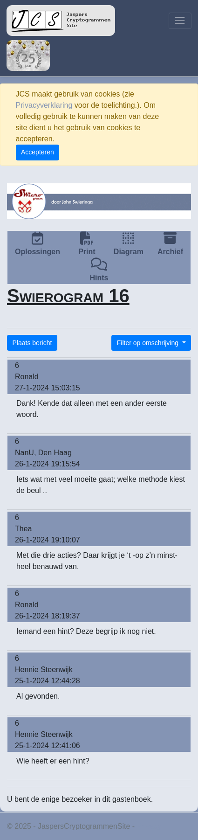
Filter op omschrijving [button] (148, 343)
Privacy (149, 826)
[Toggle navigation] (180, 21)
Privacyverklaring (44, 105)
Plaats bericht (32, 343)
